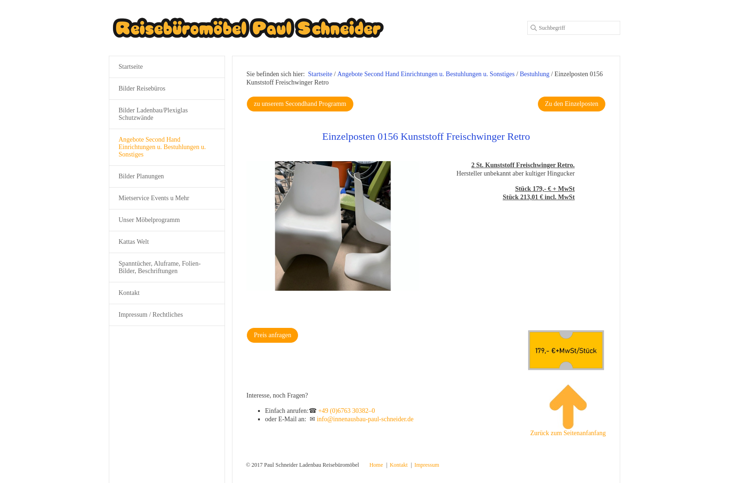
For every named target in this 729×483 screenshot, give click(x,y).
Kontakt (129, 292)
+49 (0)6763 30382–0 (346, 410)
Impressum (426, 465)
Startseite (320, 74)
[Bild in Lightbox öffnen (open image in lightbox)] (332, 226)
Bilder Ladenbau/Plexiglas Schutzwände (153, 114)
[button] (300, 104)
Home (376, 465)
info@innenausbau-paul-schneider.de (365, 419)
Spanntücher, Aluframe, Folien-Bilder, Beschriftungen (160, 267)
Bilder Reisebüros (142, 88)
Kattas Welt (134, 241)
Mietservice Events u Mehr (154, 198)
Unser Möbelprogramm (149, 219)
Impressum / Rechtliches (151, 314)
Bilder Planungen (141, 176)
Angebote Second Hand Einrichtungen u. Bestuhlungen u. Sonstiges (162, 147)
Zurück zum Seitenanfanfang (568, 411)
